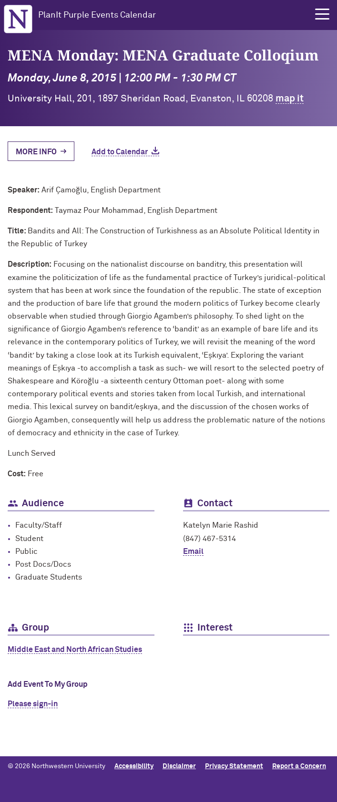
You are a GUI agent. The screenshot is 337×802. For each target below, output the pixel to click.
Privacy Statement (234, 766)
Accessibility (133, 766)
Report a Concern (299, 766)
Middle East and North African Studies (75, 649)
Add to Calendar (120, 152)
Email (193, 551)
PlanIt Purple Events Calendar (97, 15)
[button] (322, 14)
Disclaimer (179, 766)
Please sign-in (33, 704)
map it (290, 98)
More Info (36, 152)
